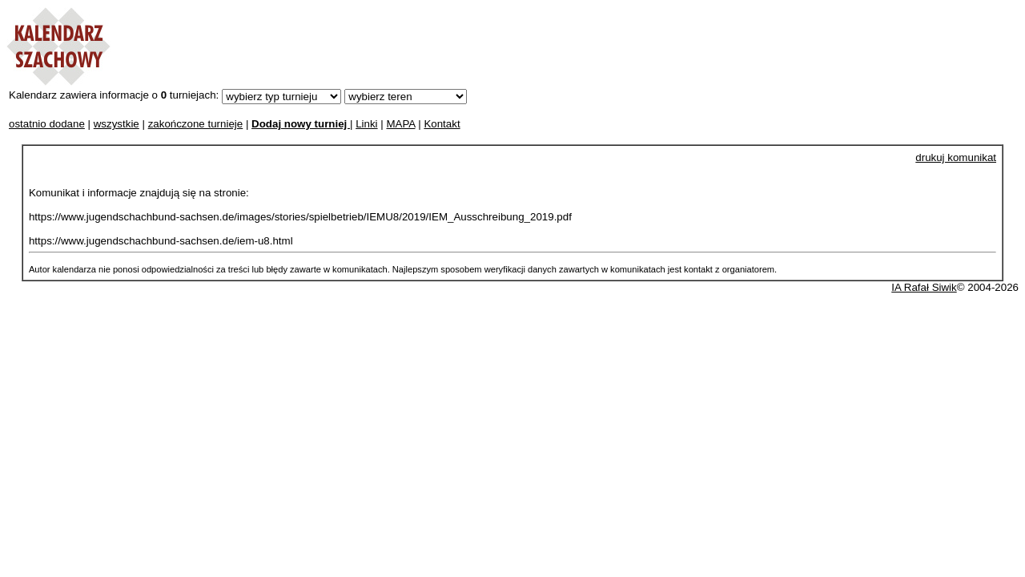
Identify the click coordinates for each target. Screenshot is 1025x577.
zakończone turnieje (195, 124)
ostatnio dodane (47, 124)
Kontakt (442, 124)
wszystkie (116, 124)
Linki (366, 124)
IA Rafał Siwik (923, 287)
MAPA (400, 124)
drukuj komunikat (955, 157)
